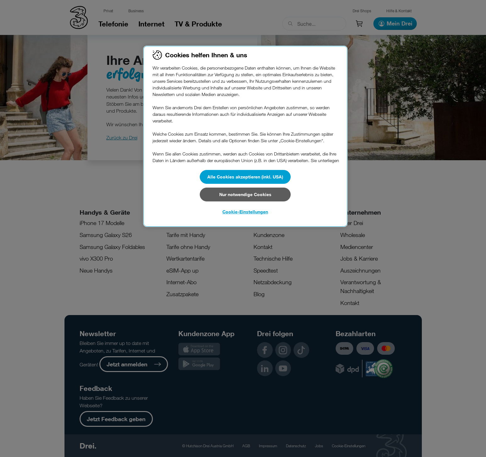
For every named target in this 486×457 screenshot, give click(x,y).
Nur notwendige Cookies (245, 194)
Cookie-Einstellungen (245, 211)
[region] (245, 136)
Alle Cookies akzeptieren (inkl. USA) (245, 176)
